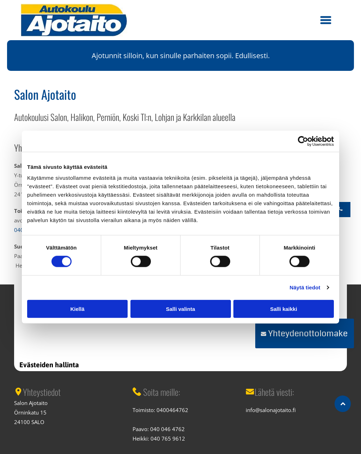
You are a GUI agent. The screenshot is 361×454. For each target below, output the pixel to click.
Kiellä (77, 309)
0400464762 (172, 409)
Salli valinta (180, 309)
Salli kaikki (283, 309)
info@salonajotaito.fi (271, 409)
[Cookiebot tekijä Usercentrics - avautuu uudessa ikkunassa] (303, 141)
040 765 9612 (168, 438)
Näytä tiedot (305, 287)
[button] (326, 20)
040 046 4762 (167, 428)
